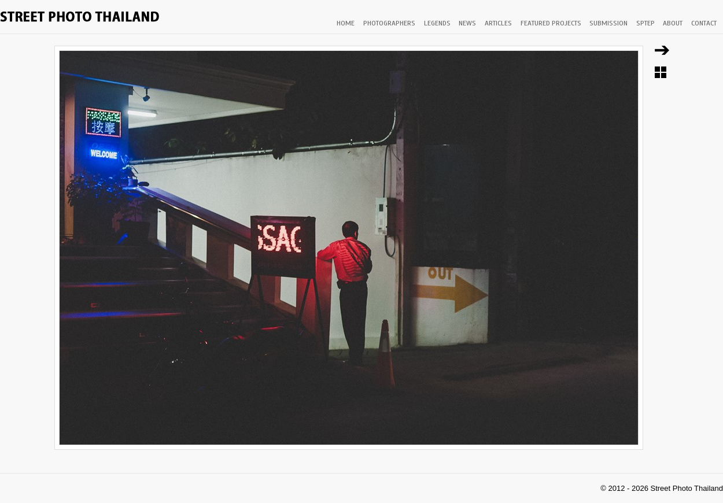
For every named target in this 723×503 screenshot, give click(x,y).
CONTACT (704, 23)
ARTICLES (498, 23)
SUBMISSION (608, 23)
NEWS (467, 23)
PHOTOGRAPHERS (389, 23)
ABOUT (673, 23)
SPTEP (645, 23)
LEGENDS (437, 23)
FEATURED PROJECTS (551, 23)
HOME (346, 23)
